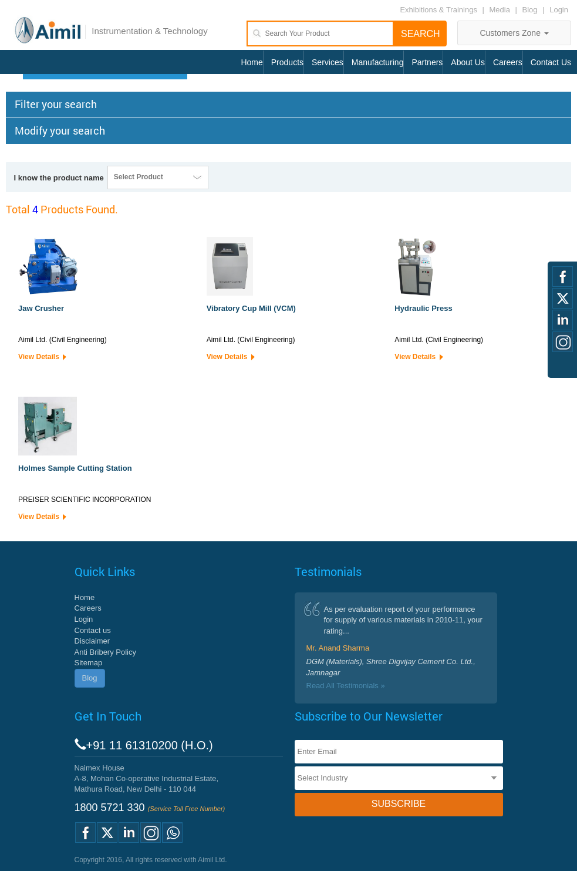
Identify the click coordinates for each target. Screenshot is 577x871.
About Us (468, 62)
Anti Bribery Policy (105, 652)
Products (287, 62)
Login (558, 9)
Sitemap (89, 662)
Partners (427, 62)
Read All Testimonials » (345, 685)
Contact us (93, 630)
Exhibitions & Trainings (438, 9)
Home (251, 62)
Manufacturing (378, 62)
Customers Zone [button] (514, 33)
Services (327, 62)
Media (501, 9)
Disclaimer (92, 640)
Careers (507, 62)
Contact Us (551, 62)
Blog (530, 9)
